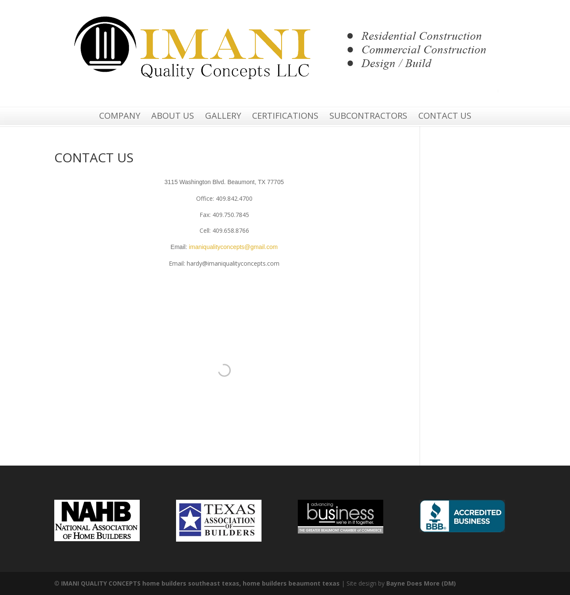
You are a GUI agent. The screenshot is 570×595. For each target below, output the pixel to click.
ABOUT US (172, 116)
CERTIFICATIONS (285, 116)
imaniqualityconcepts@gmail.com (233, 246)
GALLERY (223, 116)
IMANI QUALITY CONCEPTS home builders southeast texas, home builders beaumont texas (200, 583)
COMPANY (119, 116)
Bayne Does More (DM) (421, 583)
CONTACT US (444, 116)
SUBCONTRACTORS (368, 116)
